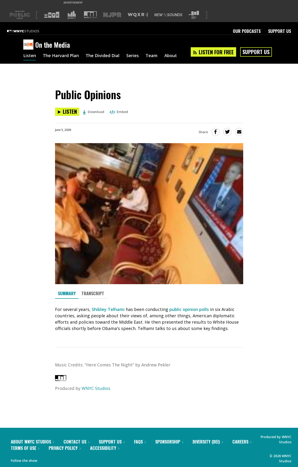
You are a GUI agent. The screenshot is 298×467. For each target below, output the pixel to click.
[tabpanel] (149, 319)
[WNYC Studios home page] (29, 31)
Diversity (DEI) (208, 442)
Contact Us (76, 442)
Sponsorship (169, 442)
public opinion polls (189, 309)
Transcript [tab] (92, 293)
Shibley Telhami (108, 309)
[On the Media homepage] (29, 44)
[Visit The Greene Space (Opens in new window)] (194, 15)
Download (93, 112)
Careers (241, 442)
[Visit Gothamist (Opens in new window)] (72, 15)
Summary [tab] (67, 293)
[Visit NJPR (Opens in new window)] (112, 14)
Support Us (279, 31)
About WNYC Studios (32, 442)
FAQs (140, 442)
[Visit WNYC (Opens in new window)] (51, 15)
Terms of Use (25, 448)
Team (152, 56)
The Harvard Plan (61, 56)
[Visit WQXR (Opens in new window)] (138, 15)
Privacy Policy (65, 448)
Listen (29, 56)
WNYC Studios (96, 388)
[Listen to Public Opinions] (67, 112)
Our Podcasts (247, 31)
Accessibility (104, 448)
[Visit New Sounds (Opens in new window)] (168, 14)
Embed (119, 112)
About (170, 56)
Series (132, 56)
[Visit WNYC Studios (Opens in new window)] (90, 14)
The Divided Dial (102, 56)
